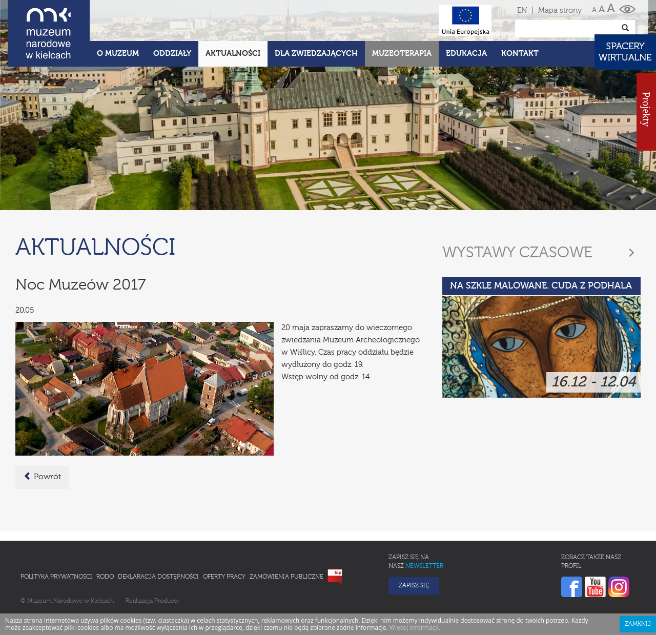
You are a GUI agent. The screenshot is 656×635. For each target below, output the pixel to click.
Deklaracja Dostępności (158, 577)
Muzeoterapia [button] (402, 53)
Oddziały (172, 53)
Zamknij (638, 624)
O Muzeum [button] (118, 53)
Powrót (42, 476)
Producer (166, 601)
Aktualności (233, 53)
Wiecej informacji (414, 627)
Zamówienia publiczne (286, 577)
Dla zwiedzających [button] (316, 53)
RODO (105, 577)
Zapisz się (414, 586)
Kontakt (520, 53)
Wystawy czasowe (517, 253)
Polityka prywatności (56, 577)
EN (522, 10)
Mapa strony (560, 10)
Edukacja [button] (466, 53)
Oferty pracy (224, 577)
